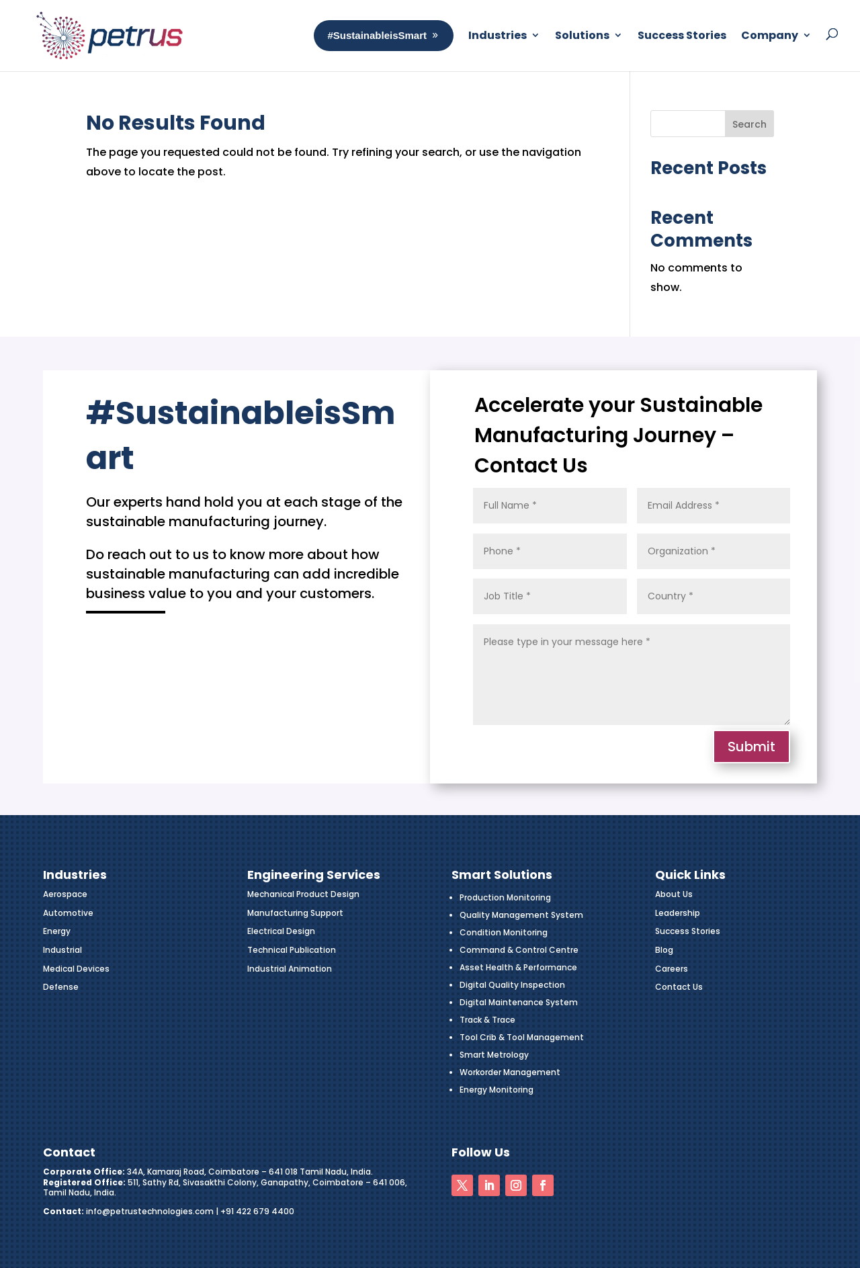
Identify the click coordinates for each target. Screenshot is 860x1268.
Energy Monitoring (496, 1089)
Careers (671, 968)
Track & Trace (487, 1019)
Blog (664, 950)
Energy (57, 931)
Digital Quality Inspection (512, 984)
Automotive (68, 913)
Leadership (677, 913)
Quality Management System (521, 915)
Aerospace (65, 894)
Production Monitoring (505, 897)
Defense (61, 986)
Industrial (62, 950)
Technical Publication (291, 950)
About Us (674, 894)
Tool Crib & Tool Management (522, 1037)
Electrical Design (281, 931)
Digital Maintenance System (519, 1002)
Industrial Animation (289, 968)
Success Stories (687, 931)
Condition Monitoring (504, 932)
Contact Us (679, 986)
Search (749, 124)
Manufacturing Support (295, 913)
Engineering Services (313, 874)
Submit (751, 746)
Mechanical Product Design (303, 894)
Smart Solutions (502, 874)
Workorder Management (510, 1072)
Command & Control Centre (519, 950)
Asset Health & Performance (518, 967)
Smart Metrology (494, 1054)
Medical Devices (76, 968)
